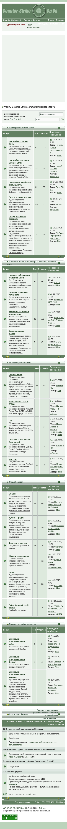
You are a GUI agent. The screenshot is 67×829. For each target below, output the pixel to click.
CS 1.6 (57, 282)
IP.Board (22, 808)
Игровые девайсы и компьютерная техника (19, 510)
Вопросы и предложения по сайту (17, 641)
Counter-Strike (15, 375)
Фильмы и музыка (18, 543)
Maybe (23, 471)
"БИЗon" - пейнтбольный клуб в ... (55, 609)
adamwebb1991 (55, 567)
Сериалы (58, 547)
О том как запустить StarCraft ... (56, 466)
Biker (59, 155)
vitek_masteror (15, 757)
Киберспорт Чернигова (20, 363)
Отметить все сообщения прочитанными (50, 715)
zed (59, 390)
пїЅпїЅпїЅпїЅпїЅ (10, 808)
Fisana (27, 794)
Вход (30, 25)
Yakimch (13, 784)
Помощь (60, 20)
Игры (11, 572)
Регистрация (33, 27)
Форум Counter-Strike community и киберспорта (29, 107)
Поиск (51, 20)
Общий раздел (16, 482)
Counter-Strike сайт (12, 20)
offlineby (54, 453)
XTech (29, 757)
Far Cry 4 (58, 585)
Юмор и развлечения (19, 556)
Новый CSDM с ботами (56, 168)
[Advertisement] (33, 68)
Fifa (10, 421)
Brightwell (54, 210)
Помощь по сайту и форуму (22, 624)
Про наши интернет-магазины (55, 687)
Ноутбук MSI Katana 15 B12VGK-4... (54, 504)
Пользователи (57, 24)
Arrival (58, 204)
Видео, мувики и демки (20, 197)
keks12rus (54, 176)
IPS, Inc (42, 808)
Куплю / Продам (16, 518)
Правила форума (32, 20)
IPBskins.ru (60, 802)
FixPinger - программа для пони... (57, 235)
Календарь (43, 24)
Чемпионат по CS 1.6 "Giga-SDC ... (56, 320)
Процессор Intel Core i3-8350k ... (56, 528)
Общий (12, 494)
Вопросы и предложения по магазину (17, 674)
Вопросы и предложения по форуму (17, 659)
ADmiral (53, 414)
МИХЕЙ (24, 307)
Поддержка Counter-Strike (21, 128)
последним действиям (38, 742)
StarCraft (13, 459)
